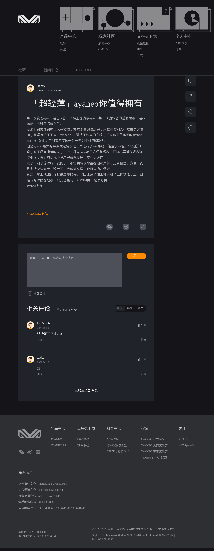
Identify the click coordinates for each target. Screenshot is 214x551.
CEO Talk (104, 49)
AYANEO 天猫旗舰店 (154, 448)
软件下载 (83, 448)
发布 (136, 256)
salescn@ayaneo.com (52, 492)
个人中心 (183, 36)
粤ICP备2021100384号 (32, 535)
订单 (178, 49)
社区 (22, 70)
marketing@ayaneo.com (53, 486)
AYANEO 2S (58, 448)
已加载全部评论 (86, 394)
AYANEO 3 (57, 442)
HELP (140, 49)
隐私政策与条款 (116, 448)
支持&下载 (147, 36)
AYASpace (56, 90)
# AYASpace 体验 (37, 213)
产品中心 (68, 36)
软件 (63, 43)
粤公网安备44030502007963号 (37, 539)
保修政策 (112, 442)
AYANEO (184, 442)
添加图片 (39, 296)
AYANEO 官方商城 (153, 442)
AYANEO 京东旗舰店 (154, 454)
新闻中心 (104, 43)
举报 (143, 343)
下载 (140, 55)
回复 (40, 343)
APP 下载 (181, 43)
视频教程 (143, 43)
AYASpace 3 (186, 448)
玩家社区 (106, 36)
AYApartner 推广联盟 (154, 460)
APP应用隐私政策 (117, 454)
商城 (63, 49)
